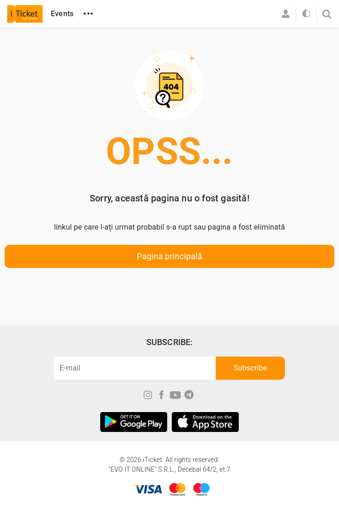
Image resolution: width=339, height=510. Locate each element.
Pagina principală (169, 256)
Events (62, 13)
